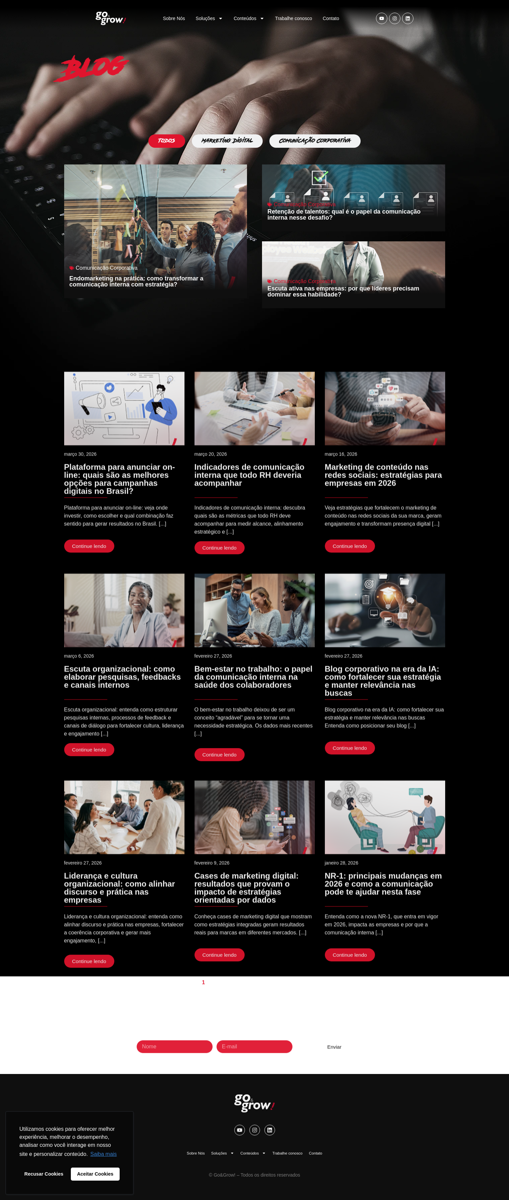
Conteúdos (249, 18)
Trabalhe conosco (293, 18)
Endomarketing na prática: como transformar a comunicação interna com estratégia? (137, 281)
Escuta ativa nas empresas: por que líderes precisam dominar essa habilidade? (343, 291)
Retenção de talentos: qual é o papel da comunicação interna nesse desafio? (343, 214)
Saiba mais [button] (103, 1154)
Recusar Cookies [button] (43, 1174)
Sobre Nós (174, 18)
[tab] (166, 141)
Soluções (209, 18)
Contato (331, 18)
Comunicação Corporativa (107, 268)
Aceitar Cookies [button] (95, 1174)
